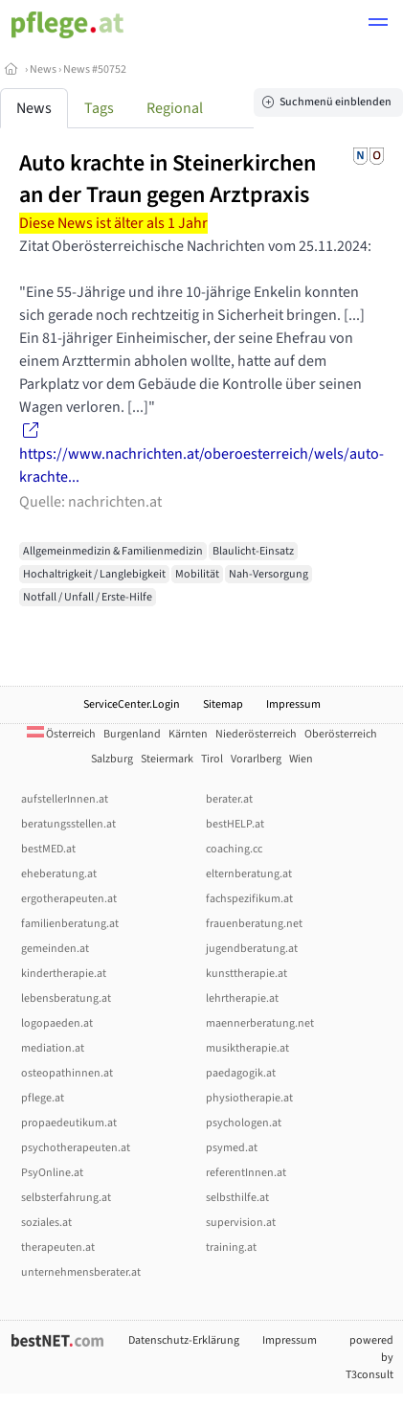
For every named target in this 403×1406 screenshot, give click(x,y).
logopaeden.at (57, 1023)
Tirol (212, 759)
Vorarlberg (256, 759)
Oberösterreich (340, 734)
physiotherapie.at (249, 1098)
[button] (378, 25)
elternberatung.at (249, 874)
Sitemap (223, 704)
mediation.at (52, 1048)
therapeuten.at (58, 1247)
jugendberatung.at (252, 949)
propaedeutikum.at (69, 1123)
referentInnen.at (246, 1173)
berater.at (229, 799)
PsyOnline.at (52, 1173)
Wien (301, 759)
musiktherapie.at (247, 1048)
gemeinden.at (55, 949)
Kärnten (188, 734)
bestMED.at (48, 849)
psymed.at (231, 1148)
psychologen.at (243, 1123)
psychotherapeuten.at (75, 1148)
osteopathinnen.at (67, 1073)
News (43, 69)
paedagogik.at (241, 1073)
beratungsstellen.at (68, 824)
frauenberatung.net (254, 924)
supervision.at (241, 1222)
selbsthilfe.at (237, 1198)
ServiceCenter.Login (131, 704)
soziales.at (46, 1222)
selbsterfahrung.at (66, 1198)
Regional (174, 108)
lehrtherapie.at (242, 998)
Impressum (293, 704)
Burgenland (132, 734)
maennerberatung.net (260, 1023)
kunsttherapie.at (246, 973)
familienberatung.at (70, 924)
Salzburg (112, 759)
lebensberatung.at (66, 998)
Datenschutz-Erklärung (183, 1340)
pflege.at (42, 1098)
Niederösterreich (256, 734)
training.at (231, 1247)
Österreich (61, 734)
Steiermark (167, 759)
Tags (99, 108)
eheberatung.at (59, 874)
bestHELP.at (235, 824)
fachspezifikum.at (249, 899)
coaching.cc (234, 849)
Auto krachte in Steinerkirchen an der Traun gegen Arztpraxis (167, 179)
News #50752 (94, 69)
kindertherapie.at (63, 973)
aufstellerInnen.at (64, 799)
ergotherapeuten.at (69, 899)
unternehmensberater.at (81, 1272)
